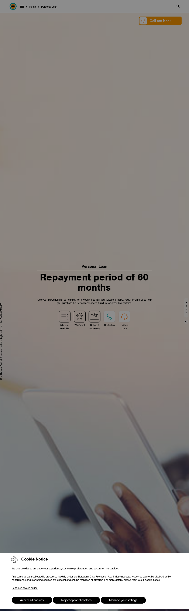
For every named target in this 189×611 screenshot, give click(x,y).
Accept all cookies (32, 600)
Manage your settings (123, 600)
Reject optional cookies (76, 600)
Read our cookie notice (25, 588)
